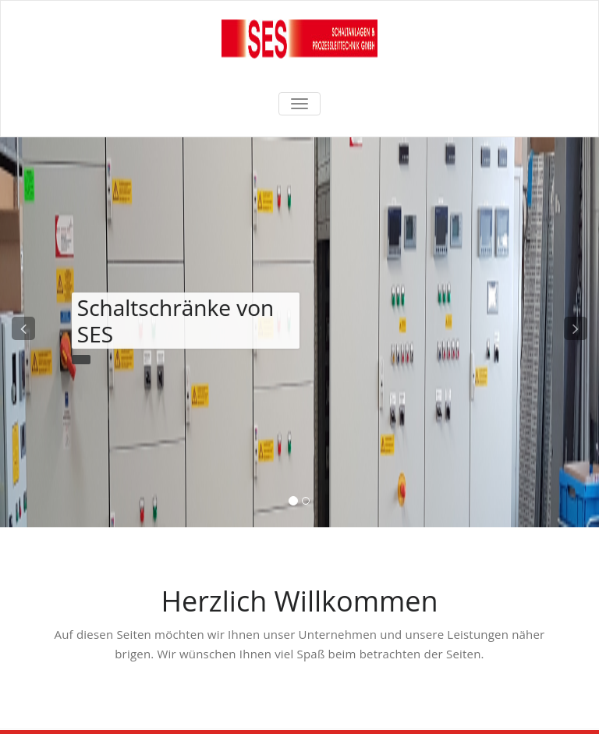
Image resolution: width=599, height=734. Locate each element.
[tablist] (300, 504)
